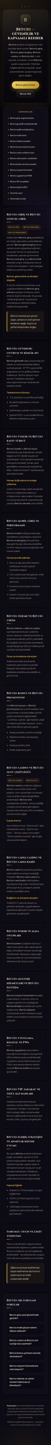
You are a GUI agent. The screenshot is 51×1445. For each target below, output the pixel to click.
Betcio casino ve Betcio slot (22, 153)
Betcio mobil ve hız (18, 135)
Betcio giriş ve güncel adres (22, 118)
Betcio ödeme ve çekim (20, 141)
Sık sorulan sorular (18, 199)
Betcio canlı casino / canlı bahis (23, 158)
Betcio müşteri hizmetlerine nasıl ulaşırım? (24, 1367)
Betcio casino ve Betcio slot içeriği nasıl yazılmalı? (24, 1342)
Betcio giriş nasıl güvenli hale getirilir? (24, 1316)
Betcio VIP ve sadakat (19, 181)
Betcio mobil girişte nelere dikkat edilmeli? (23, 1329)
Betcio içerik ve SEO (18, 187)
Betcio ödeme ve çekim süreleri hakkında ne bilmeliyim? (22, 1382)
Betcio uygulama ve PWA (21, 176)
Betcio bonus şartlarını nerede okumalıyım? (25, 1355)
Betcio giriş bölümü (25, 85)
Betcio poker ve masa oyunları (23, 164)
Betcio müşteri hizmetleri (21, 170)
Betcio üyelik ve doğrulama (22, 129)
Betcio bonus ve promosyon (22, 147)
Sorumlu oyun (16, 193)
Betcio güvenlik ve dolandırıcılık (23, 124)
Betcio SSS (25, 94)
